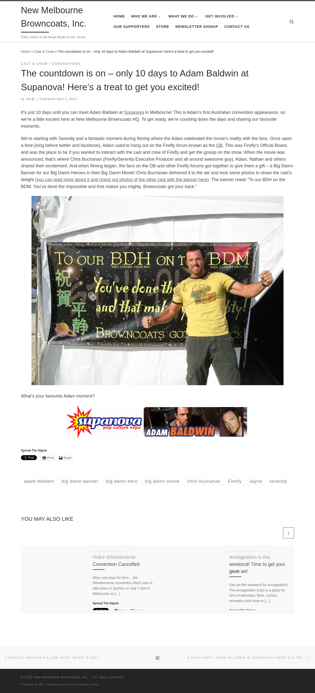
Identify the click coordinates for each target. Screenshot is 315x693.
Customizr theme (87, 684)
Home (25, 51)
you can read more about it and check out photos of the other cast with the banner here (122, 179)
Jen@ (30, 99)
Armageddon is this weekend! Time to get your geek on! (257, 564)
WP (41, 684)
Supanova (134, 112)
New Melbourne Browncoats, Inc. (61, 677)
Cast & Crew (44, 51)
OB (219, 145)
